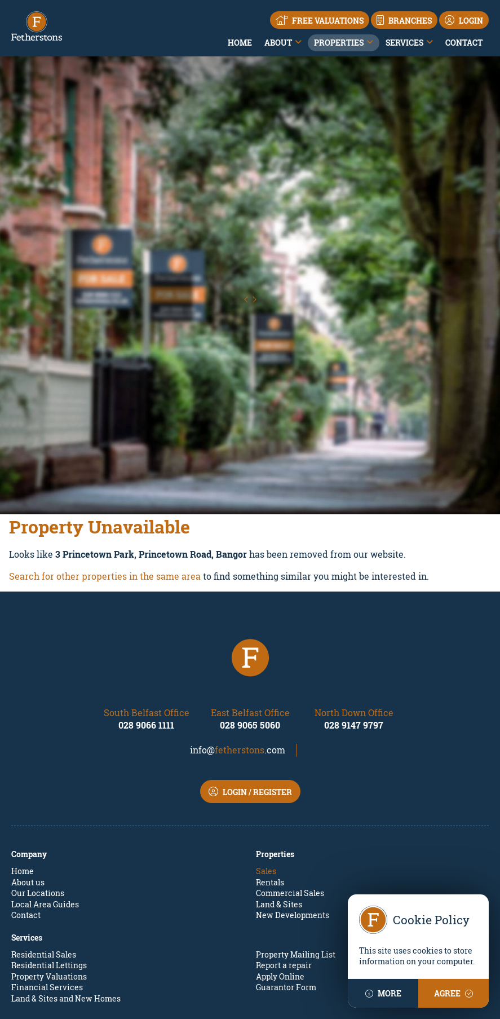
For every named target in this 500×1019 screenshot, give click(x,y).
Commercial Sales (290, 814)
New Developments (292, 836)
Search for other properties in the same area (105, 498)
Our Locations (37, 814)
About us (28, 804)
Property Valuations (49, 898)
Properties (339, 42)
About (278, 42)
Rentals (270, 804)
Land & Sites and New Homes (66, 920)
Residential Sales (43, 876)
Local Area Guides (45, 826)
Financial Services (47, 908)
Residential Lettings (49, 886)
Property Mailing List (295, 876)
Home (240, 42)
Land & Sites (279, 826)
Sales (266, 792)
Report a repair (284, 886)
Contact (464, 42)
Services (404, 42)
